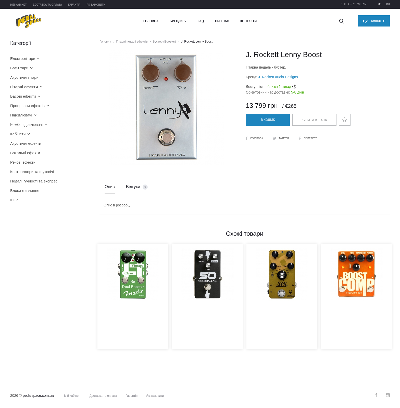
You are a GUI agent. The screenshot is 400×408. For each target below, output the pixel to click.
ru (388, 4)
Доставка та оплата (47, 4)
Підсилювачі (21, 115)
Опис (110, 187)
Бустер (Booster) (164, 41)
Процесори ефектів (27, 105)
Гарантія (74, 4)
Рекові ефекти (22, 162)
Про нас (222, 21)
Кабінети (18, 134)
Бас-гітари (19, 68)
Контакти (248, 21)
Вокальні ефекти (25, 153)
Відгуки (137, 187)
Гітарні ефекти (24, 87)
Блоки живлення (24, 190)
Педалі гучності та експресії (34, 181)
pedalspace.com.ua (38, 396)
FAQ (201, 21)
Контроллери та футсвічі (32, 171)
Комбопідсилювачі (26, 124)
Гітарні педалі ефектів (132, 41)
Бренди (176, 21)
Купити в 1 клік (314, 120)
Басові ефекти (23, 96)
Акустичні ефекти (25, 143)
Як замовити (95, 4)
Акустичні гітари (24, 77)
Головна (150, 21)
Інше (14, 200)
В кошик (268, 120)
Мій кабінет (18, 4)
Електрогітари (22, 58)
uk (379, 4)
